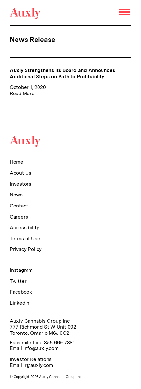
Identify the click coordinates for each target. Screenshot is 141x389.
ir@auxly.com (38, 365)
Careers (19, 217)
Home (16, 162)
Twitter (18, 281)
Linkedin (19, 303)
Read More (22, 93)
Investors (20, 184)
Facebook (21, 292)
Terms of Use (25, 238)
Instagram (21, 270)
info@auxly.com (41, 348)
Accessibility (24, 227)
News (16, 195)
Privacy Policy (26, 249)
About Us (20, 173)
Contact (19, 206)
